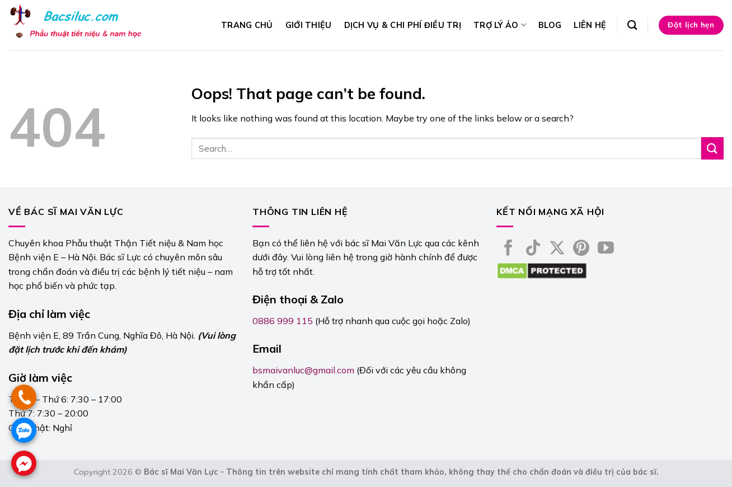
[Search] (632, 25)
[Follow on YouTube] (606, 249)
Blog (549, 25)
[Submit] (712, 148)
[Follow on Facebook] (508, 249)
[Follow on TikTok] (533, 249)
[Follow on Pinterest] (581, 249)
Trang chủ (247, 25)
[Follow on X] (557, 249)
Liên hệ (590, 25)
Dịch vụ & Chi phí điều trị (403, 25)
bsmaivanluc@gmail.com (303, 370)
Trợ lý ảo (499, 25)
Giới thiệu (308, 25)
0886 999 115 (282, 320)
